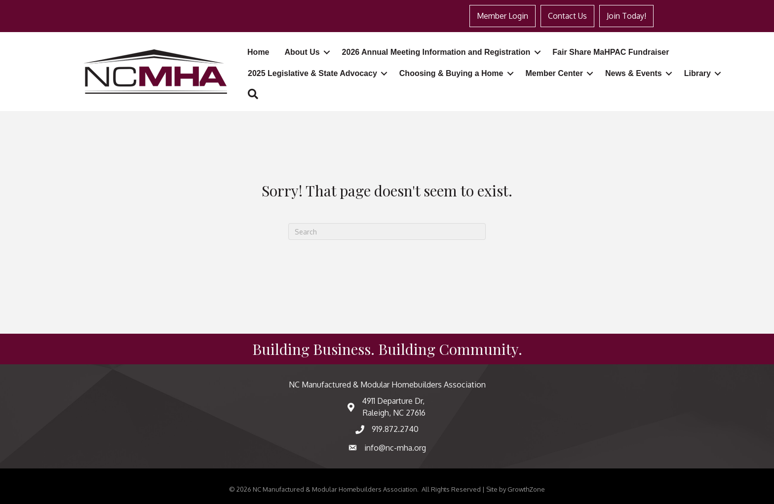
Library (697, 73)
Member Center (553, 73)
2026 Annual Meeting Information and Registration (436, 52)
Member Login (502, 16)
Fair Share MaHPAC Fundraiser (610, 52)
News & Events (633, 73)
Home (258, 52)
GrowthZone (526, 489)
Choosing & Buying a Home (451, 73)
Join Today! (626, 16)
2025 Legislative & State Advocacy (312, 73)
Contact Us (567, 16)
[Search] (387, 231)
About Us (302, 52)
